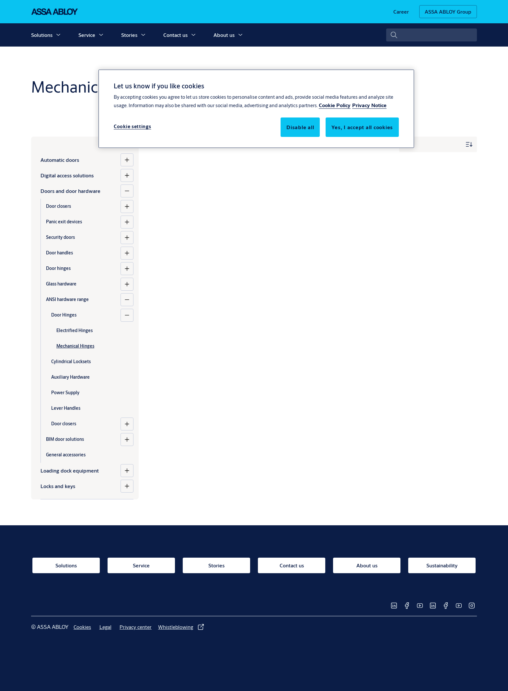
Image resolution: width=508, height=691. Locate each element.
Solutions (41, 34)
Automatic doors (59, 159)
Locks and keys (57, 486)
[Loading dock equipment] (127, 470)
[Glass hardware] (127, 284)
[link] (401, 11)
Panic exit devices (64, 222)
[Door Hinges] (127, 315)
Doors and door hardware (70, 190)
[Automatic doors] (127, 159)
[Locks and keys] (127, 486)
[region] (256, 108)
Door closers (58, 206)
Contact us (175, 34)
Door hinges (58, 268)
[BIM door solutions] (127, 439)
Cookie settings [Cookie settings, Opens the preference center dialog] (132, 126)
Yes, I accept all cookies (362, 127)
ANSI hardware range (67, 299)
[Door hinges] (127, 268)
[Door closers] (127, 206)
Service (86, 34)
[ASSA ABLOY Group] (448, 11)
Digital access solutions (67, 175)
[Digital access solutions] (127, 175)
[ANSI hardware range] (127, 299)
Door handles (59, 253)
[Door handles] (127, 253)
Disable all (300, 127)
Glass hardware (61, 284)
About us (224, 34)
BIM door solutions (65, 439)
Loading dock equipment (69, 470)
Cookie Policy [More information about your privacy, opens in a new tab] (335, 105)
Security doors (60, 237)
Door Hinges (63, 315)
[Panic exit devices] (127, 222)
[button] (58, 35)
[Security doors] (127, 237)
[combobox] (431, 34)
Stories (129, 34)
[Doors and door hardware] (127, 190)
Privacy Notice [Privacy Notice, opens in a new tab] (369, 105)
